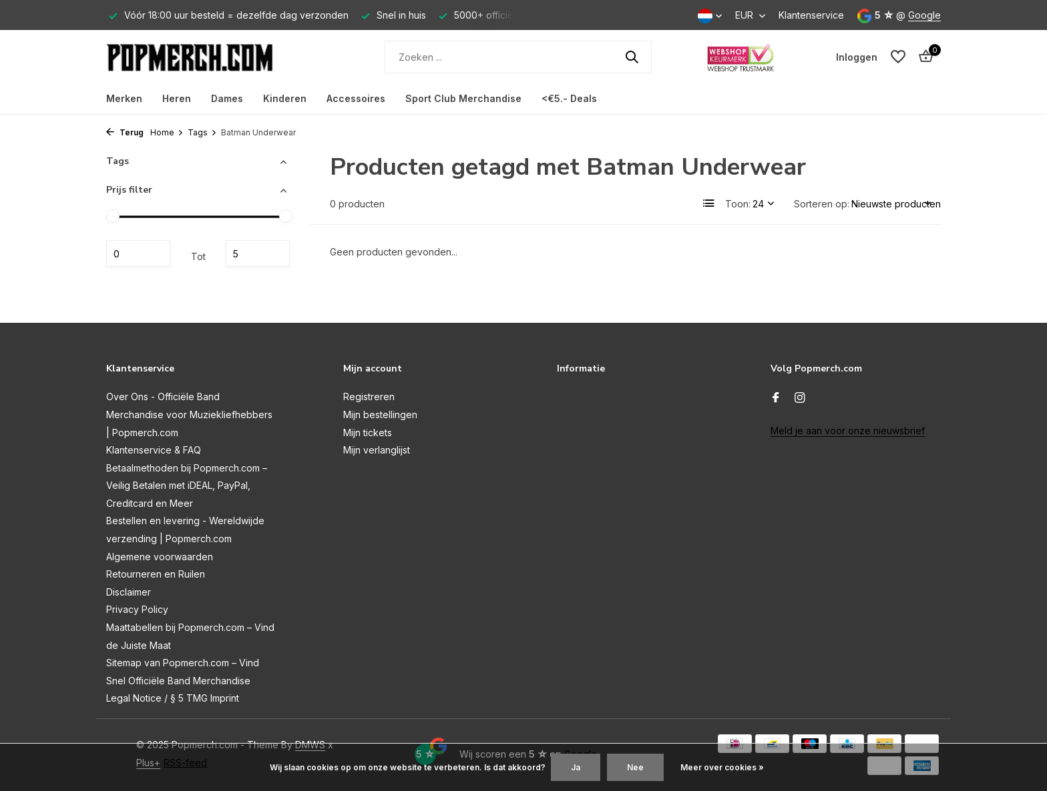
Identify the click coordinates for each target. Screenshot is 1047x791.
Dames (227, 98)
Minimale (138, 253)
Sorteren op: (821, 203)
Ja (575, 767)
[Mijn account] (856, 57)
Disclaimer (128, 592)
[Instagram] (800, 398)
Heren (176, 98)
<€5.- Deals (569, 98)
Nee (635, 767)
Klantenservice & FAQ (153, 450)
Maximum (258, 253)
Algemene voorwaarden (159, 556)
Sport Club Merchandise (463, 98)
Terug (125, 132)
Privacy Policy (137, 609)
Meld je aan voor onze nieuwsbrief (848, 430)
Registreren (369, 396)
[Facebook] (776, 398)
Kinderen (284, 98)
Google (924, 15)
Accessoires (356, 98)
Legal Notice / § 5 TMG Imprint (172, 698)
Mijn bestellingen (380, 414)
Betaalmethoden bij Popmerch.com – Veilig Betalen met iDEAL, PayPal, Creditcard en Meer (186, 485)
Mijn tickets (367, 432)
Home (167, 132)
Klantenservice (811, 15)
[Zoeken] (518, 57)
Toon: (738, 203)
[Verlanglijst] (898, 56)
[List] (709, 203)
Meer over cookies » (722, 767)
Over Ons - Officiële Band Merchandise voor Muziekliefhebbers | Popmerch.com (189, 414)
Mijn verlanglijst (376, 450)
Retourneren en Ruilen (155, 574)
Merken (124, 98)
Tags (202, 132)
